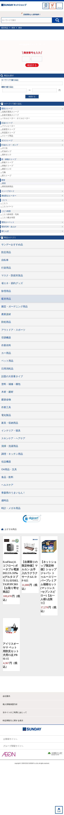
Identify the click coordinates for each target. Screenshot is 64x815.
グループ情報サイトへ (13, 746)
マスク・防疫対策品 (12, 275)
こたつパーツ (7, 206)
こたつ (4, 200)
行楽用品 (6, 267)
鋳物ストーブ (7, 166)
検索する (32, 97)
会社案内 (6, 696)
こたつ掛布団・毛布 (10, 214)
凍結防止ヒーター (8, 196)
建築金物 (6, 399)
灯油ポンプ (6, 151)
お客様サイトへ (10, 739)
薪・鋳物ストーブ (8, 159)
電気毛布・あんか (8, 227)
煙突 (13, 28)
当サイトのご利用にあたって (15, 712)
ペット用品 (7, 360)
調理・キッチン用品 (12, 454)
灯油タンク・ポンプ (9, 145)
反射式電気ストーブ (10, 115)
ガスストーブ (6, 140)
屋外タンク (6, 155)
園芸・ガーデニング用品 (14, 306)
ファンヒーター (8, 126)
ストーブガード (7, 191)
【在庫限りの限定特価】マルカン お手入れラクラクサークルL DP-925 (30, 571)
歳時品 (4, 500)
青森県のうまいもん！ (13, 492)
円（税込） (11, 597)
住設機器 (6, 461)
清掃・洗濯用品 (9, 446)
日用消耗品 (7, 368)
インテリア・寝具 (10, 430)
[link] (32, 519)
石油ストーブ (6, 123)
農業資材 (6, 314)
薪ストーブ (6, 175)
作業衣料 (6, 345)
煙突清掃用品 (7, 186)
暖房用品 (4, 28)
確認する (32, 65)
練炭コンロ (6, 169)
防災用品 (6, 252)
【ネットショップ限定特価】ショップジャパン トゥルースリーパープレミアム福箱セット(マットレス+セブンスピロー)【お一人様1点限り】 (48, 582)
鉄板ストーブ (7, 162)
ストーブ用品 (7, 136)
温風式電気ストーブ (10, 112)
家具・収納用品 (9, 423)
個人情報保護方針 (10, 704)
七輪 (4, 172)
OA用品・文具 (9, 469)
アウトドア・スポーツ (13, 330)
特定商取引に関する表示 (13, 720)
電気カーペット (7, 222)
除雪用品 (6, 291)
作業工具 (6, 407)
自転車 (4, 260)
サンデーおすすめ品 (12, 244)
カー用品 (6, 353)
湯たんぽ (5, 231)
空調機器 (6, 337)
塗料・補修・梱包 (10, 384)
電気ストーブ (6, 108)
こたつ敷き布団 (8, 217)
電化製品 (6, 415)
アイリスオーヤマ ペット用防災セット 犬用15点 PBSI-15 (11, 651)
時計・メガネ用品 (10, 508)
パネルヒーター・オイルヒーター (16, 118)
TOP (59, 811)
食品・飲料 (7, 477)
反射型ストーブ (8, 129)
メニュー (59, 7)
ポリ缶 (5, 148)
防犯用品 (6, 322)
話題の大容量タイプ (12, 376)
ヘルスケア (7, 485)
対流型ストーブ (8, 133)
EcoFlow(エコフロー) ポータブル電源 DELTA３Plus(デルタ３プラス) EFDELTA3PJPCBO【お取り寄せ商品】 (11, 576)
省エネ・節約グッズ (12, 283)
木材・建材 (7, 392)
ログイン (46, 7)
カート (52, 7)
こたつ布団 (6, 211)
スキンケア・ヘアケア (13, 438)
